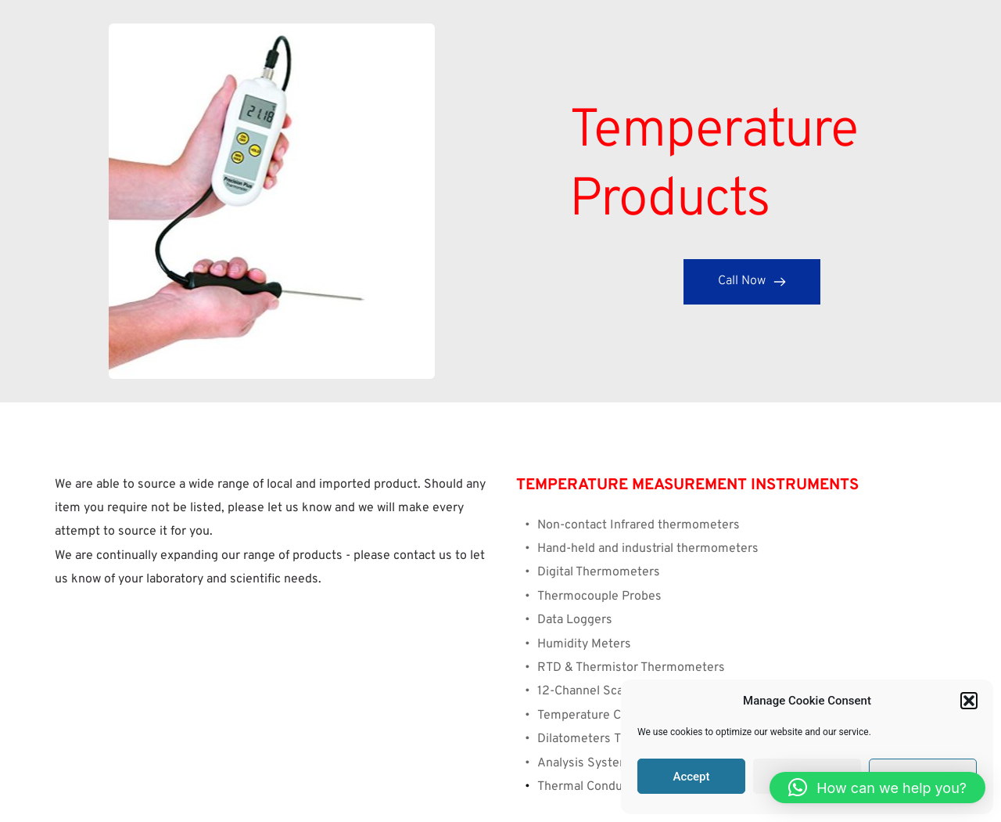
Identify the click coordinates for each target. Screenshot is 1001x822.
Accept (691, 777)
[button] (969, 700)
